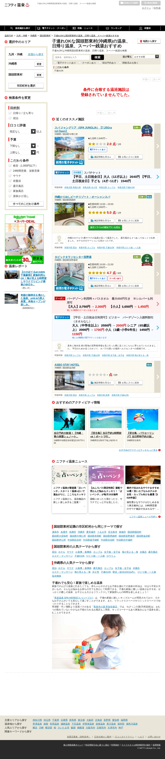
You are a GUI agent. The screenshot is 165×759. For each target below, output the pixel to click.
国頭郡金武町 (143, 536)
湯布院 (120, 723)
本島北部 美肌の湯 (72, 187)
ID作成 (157, 8)
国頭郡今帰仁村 (78, 536)
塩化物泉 (56, 576)
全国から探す (36, 54)
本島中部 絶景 (103, 395)
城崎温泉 (65, 723)
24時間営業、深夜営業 (26, 170)
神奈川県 (37, 720)
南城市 (122, 532)
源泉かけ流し (21, 196)
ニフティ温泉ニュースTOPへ (143, 516)
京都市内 (101, 727)
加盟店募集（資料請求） (79, 737)
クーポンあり (89, 62)
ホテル (61, 552)
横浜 (35, 727)
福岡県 (124, 720)
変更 (39, 64)
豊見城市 (91, 532)
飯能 (73, 727)
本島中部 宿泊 (70, 247)
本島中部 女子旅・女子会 (113, 355)
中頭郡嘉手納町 (91, 540)
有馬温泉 (54, 723)
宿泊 (54, 552)
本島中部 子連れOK (105, 247)
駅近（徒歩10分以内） (124, 572)
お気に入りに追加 (130, 157)
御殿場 (80, 727)
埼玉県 (47, 720)
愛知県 (115, 720)
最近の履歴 (151, 3)
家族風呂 (18, 191)
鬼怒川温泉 (132, 723)
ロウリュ (111, 556)
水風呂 (143, 552)
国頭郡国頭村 (134, 532)
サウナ (70, 552)
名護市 (64, 532)
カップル (97, 552)
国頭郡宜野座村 (127, 536)
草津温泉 (37, 723)
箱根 (46, 723)
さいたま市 (63, 727)
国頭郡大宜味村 (60, 536)
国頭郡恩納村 (110, 536)
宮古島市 (112, 532)
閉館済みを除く (130, 62)
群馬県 (72, 720)
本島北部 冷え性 (90, 187)
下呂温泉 (76, 723)
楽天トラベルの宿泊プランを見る (105, 227)
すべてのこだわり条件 (26, 203)
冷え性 (95, 572)
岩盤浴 (17, 180)
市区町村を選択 (26, 85)
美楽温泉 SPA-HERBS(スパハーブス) (73, 597)
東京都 (81, 720)
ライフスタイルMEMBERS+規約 (135, 745)
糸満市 (72, 532)
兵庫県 (64, 720)
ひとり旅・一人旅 (95, 556)
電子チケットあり (66, 62)
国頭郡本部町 (94, 536)
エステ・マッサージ (62, 556)
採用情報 (157, 745)
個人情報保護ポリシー (73, 745)
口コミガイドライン (124, 737)
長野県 (107, 720)
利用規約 (115, 745)
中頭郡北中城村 (124, 540)
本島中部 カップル (87, 247)
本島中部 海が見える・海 (137, 355)
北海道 (98, 720)
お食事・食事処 (83, 552)
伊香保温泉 (88, 723)
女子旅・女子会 (112, 552)
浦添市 (55, 532)
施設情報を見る (101, 157)
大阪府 (89, 720)
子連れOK (79, 556)
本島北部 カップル (107, 187)
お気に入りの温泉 (129, 3)
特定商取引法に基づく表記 (97, 745)
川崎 (41, 727)
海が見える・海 (130, 552)
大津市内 (112, 727)
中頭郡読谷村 (74, 540)
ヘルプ (141, 737)
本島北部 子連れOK (126, 187)
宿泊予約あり (109, 62)
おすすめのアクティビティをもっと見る (138, 450)
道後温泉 (100, 723)
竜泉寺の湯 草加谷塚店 (105, 606)
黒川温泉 (111, 723)
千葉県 (55, 720)
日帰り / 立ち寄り (23, 113)
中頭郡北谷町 (108, 540)
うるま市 (101, 532)
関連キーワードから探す (18, 731)
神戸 (120, 727)
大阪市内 (90, 727)
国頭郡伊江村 (59, 540)
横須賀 (48, 727)
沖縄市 (81, 532)
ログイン (146, 8)
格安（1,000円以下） (25, 165)
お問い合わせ (154, 737)
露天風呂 (153, 552)
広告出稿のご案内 (102, 737)
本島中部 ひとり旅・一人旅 (128, 247)
